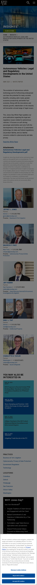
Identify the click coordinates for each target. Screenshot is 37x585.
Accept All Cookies (18, 581)
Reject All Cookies (18, 575)
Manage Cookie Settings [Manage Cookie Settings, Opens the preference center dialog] (18, 570)
